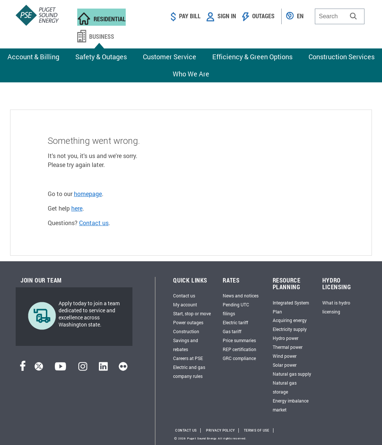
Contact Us (186, 430)
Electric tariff (235, 322)
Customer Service (169, 56)
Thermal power (288, 347)
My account (185, 304)
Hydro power (285, 338)
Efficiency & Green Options (252, 56)
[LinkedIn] (103, 368)
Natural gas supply (292, 374)
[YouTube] (60, 368)
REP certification (239, 349)
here (76, 208)
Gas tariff (232, 331)
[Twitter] (38, 368)
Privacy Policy (220, 430)
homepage (88, 194)
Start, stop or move (192, 313)
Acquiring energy (290, 320)
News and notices (241, 296)
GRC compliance (239, 358)
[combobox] (339, 16)
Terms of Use (256, 430)
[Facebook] (23, 368)
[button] (353, 16)
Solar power (285, 365)
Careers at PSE (188, 358)
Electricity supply (290, 329)
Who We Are (191, 73)
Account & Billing (33, 56)
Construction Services (342, 56)
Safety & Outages (101, 56)
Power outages (188, 322)
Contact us (94, 223)
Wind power (285, 356)
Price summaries (239, 340)
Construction (186, 331)
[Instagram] (83, 368)
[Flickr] (123, 368)
